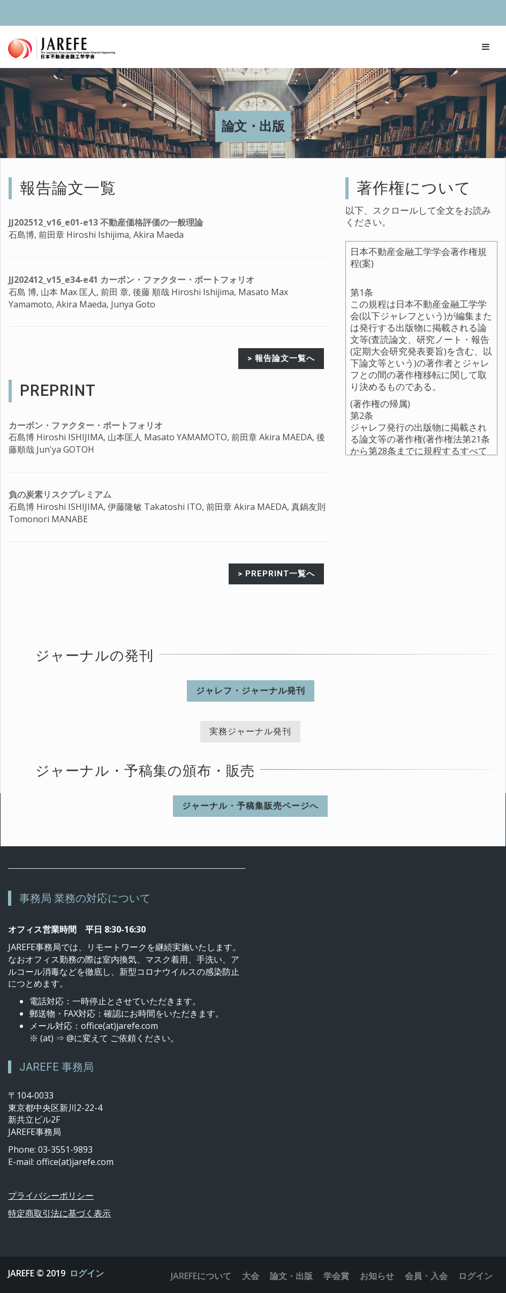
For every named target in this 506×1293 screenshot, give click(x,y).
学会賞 (336, 1276)
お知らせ (377, 1276)
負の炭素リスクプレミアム (60, 494)
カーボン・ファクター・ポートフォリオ (86, 425)
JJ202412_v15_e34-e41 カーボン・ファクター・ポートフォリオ (131, 279)
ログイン (87, 1273)
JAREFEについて (201, 1276)
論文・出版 (291, 1276)
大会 (250, 1276)
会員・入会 (426, 1276)
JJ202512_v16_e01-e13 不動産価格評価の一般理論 (106, 222)
